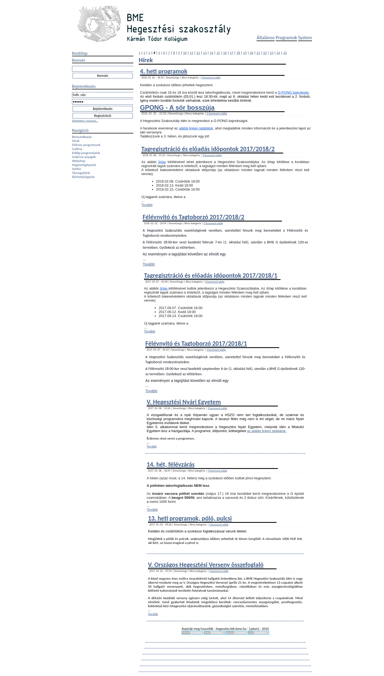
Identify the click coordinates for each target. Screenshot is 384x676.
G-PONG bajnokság (293, 92)
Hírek (75, 141)
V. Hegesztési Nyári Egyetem (184, 402)
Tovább (147, 205)
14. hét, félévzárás (171, 464)
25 (285, 53)
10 (184, 53)
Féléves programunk (86, 145)
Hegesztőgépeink (84, 165)
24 (278, 53)
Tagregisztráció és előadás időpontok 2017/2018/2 (208, 149)
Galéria (77, 149)
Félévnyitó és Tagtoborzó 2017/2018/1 (196, 343)
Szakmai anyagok (84, 157)
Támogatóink (81, 173)
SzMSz (76, 169)
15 (218, 53)
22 (265, 53)
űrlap (162, 162)
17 (231, 53)
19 (245, 53)
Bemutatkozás (82, 137)
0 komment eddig (210, 77)
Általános (266, 38)
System (305, 38)
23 (271, 53)
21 (258, 53)
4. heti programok (163, 71)
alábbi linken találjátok (196, 128)
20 (251, 53)
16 (225, 53)
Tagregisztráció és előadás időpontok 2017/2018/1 (210, 275)
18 (238, 53)
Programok (286, 38)
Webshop (78, 161)
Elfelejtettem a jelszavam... (85, 120)
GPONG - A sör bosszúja (177, 107)
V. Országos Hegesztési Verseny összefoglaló (205, 564)
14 (211, 53)
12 (198, 53)
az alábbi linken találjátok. (267, 431)
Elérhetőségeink (83, 177)
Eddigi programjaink (86, 153)
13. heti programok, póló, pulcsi (190, 518)
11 (191, 53)
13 (204, 53)
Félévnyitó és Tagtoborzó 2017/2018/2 (193, 217)
